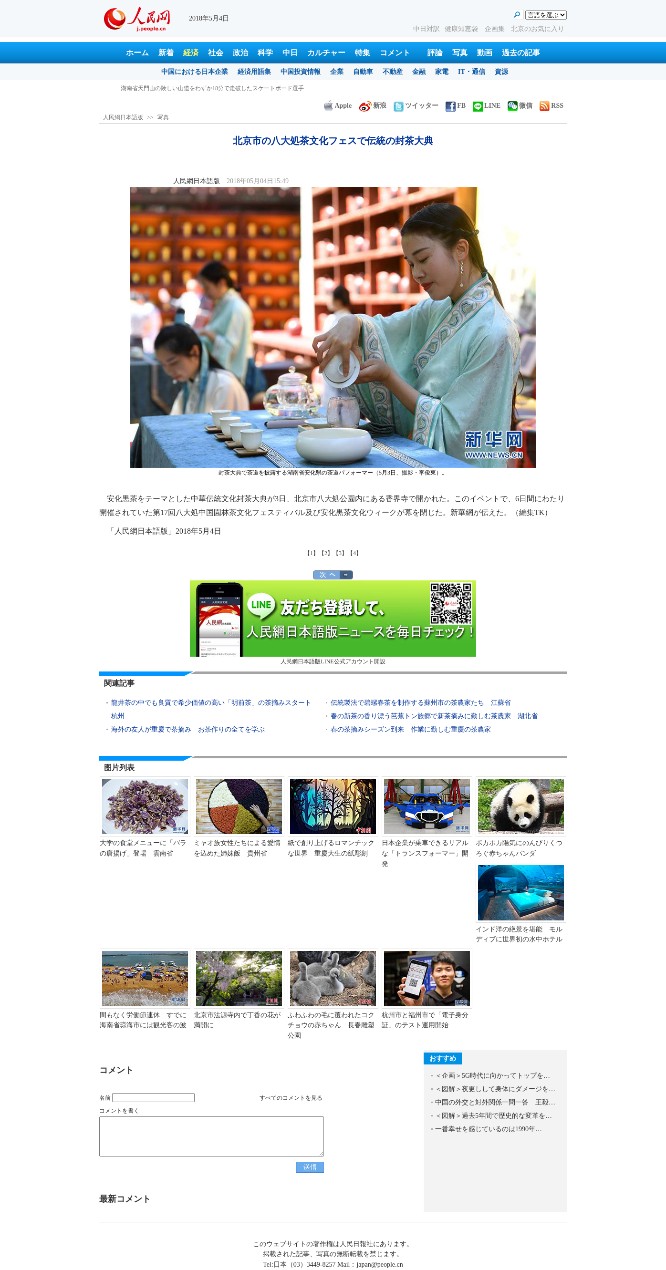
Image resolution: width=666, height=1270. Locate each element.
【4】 (354, 553)
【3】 (340, 553)
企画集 (496, 28)
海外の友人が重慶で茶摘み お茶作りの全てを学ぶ (188, 729)
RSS (551, 105)
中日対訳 (426, 28)
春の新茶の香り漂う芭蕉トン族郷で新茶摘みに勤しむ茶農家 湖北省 (434, 716)
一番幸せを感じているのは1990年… (488, 1129)
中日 (290, 53)
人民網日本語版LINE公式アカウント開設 (333, 622)
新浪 (372, 105)
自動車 (363, 71)
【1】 (311, 553)
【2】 (326, 553)
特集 (362, 53)
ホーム (137, 53)
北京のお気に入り (537, 28)
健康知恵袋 (462, 28)
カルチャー (326, 53)
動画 (484, 53)
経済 (190, 53)
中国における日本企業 (194, 71)
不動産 (393, 71)
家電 (441, 71)
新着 (166, 53)
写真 (460, 53)
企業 (336, 71)
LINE (486, 105)
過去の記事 (521, 53)
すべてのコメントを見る (291, 1097)
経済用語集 (254, 71)
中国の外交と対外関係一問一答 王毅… (495, 1102)
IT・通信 (471, 71)
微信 (520, 105)
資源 (501, 71)
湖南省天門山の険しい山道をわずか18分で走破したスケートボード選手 (212, 88)
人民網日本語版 (123, 117)
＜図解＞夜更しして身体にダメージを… (495, 1089)
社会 (215, 53)
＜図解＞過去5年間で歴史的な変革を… (493, 1115)
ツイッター (416, 105)
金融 (419, 71)
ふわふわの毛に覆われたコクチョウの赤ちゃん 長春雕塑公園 (331, 1025)
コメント (395, 53)
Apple (338, 105)
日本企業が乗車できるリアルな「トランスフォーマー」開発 (425, 853)
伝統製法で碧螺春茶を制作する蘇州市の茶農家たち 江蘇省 (421, 702)
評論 (435, 53)
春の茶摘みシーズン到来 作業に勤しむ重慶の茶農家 (411, 729)
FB (456, 105)
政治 (240, 53)
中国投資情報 (301, 71)
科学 (265, 53)
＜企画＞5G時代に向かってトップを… (492, 1075)
